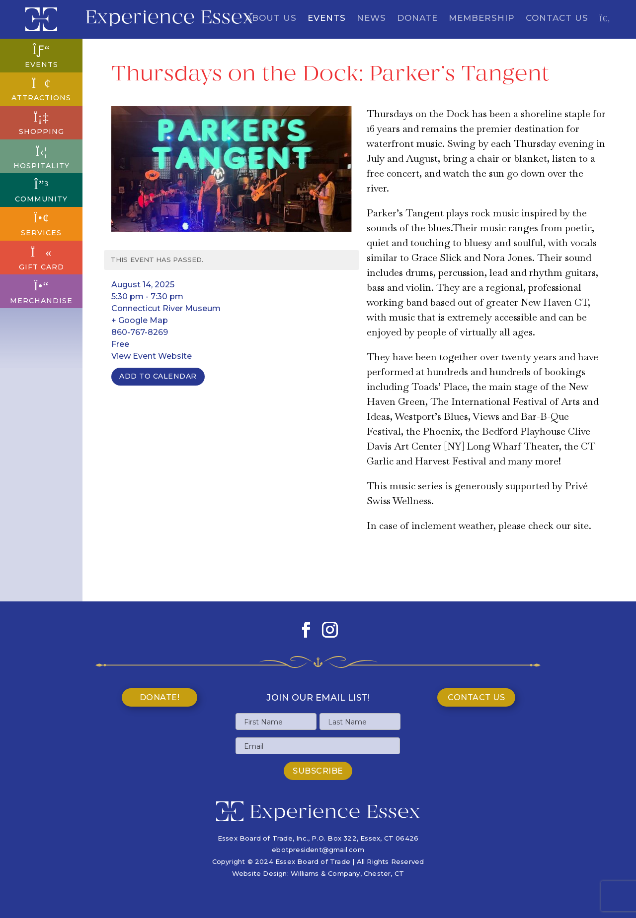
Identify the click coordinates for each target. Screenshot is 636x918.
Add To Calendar (158, 376)
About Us (271, 18)
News (371, 18)
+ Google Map (139, 320)
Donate (417, 18)
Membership (482, 18)
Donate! (160, 697)
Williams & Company (325, 873)
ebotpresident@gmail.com (318, 849)
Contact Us (557, 18)
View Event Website (151, 356)
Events (327, 18)
